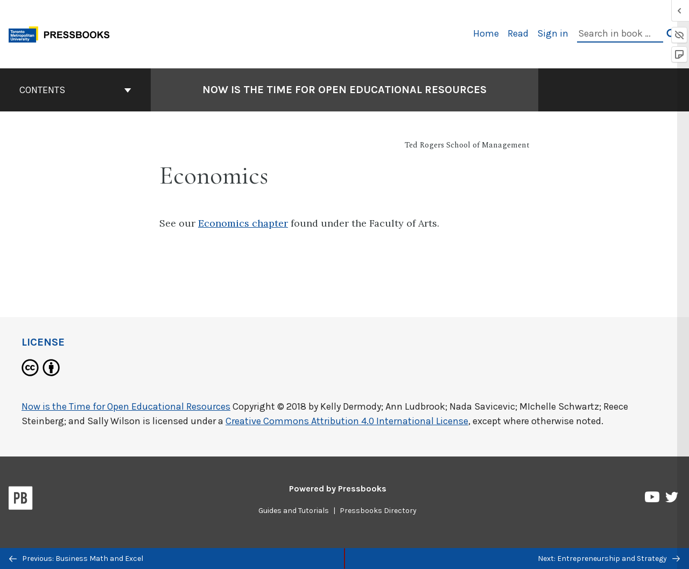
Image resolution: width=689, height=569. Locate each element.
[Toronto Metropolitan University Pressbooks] (63, 33)
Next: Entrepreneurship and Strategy (609, 558)
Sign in (552, 33)
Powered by (337, 488)
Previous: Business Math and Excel (76, 558)
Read (518, 33)
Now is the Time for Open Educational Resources (126, 406)
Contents (75, 90)
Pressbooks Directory (378, 510)
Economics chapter (243, 223)
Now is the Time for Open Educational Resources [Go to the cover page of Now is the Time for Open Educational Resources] (344, 89)
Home (486, 33)
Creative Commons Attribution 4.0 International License (347, 421)
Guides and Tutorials (293, 510)
